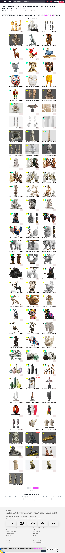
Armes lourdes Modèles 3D (28, 501)
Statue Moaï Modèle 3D (13, 168)
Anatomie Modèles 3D (49, 501)
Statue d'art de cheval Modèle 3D (15, 210)
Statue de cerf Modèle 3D (13, 319)
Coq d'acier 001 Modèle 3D (31, 59)
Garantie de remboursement (38, 542)
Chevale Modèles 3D (40, 496)
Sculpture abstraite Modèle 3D (31, 127)
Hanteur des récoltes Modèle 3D (48, 45)
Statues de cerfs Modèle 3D (31, 196)
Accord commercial (37, 537)
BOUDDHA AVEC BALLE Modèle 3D (32, 443)
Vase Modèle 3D (29, 361)
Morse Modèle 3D (45, 237)
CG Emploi (8, 542)
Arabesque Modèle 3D (30, 265)
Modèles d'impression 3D (11, 531)
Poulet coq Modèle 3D (13, 237)
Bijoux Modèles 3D (38, 498)
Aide (34, 529)
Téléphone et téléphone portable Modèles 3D (13, 498)
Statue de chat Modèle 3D (30, 278)
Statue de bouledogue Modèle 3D (15, 278)
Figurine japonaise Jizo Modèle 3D (15, 470)
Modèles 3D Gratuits (10, 533)
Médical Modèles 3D (56, 498)
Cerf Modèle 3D (12, 333)
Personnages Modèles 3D (20, 496)
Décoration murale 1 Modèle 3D (48, 114)
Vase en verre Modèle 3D (13, 374)
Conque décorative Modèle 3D (47, 306)
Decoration (46, 15)
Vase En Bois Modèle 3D (30, 374)
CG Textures (8, 535)
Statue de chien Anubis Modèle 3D (32, 457)
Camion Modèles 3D (39, 501)
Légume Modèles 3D (28, 498)
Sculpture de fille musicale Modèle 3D (49, 457)
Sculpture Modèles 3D (9, 496)
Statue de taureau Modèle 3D (31, 347)
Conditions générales (37, 540)
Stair (50, 15)
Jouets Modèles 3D (47, 498)
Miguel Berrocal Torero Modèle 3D (32, 72)
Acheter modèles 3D (11, 528)
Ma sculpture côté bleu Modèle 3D (48, 415)
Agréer (43, 550)
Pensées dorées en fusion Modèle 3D (49, 86)
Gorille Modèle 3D (12, 251)
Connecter (62, 1)
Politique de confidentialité (38, 539)
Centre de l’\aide (36, 531)
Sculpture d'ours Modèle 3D (47, 251)
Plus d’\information (38, 548)
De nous (8, 510)
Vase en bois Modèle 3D (46, 374)
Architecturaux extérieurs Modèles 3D (53, 496)
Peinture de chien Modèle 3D (31, 319)
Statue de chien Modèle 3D (47, 196)
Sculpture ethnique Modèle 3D (47, 402)
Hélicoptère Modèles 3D (16, 501)
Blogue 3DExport (9, 540)
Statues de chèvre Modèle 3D (47, 265)
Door (54, 15)
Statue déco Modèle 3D (30, 182)
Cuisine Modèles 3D (30, 496)
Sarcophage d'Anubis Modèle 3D (48, 443)
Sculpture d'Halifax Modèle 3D (14, 402)
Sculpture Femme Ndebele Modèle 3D (49, 31)
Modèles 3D (8, 529)
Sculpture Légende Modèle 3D (31, 114)
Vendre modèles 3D (10, 537)
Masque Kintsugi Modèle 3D (31, 86)
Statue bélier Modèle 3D (30, 306)
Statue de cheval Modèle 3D (31, 210)
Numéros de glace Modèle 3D (14, 361)
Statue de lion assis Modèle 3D (14, 457)
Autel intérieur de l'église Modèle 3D (32, 388)
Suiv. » (36, 488)
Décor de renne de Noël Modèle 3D (15, 59)
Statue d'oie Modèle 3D (46, 347)
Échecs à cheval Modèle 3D (14, 223)
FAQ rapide (35, 533)
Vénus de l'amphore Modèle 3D (14, 484)
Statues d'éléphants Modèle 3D (31, 251)
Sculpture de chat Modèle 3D (31, 237)
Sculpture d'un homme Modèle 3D (32, 402)
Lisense (34, 535)
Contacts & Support (38, 528)
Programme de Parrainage (11, 539)
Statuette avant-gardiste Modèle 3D (32, 333)
